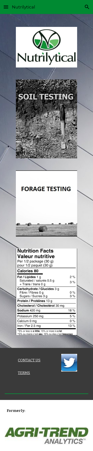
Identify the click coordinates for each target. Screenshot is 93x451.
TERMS (24, 373)
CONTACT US (29, 360)
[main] (35, 360)
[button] (6, 7)
